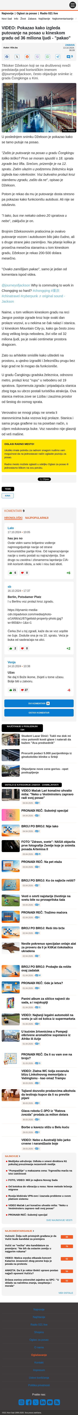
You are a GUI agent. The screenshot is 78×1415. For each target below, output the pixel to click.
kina (7, 495)
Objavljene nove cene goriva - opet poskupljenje (44, 770)
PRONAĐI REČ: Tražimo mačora (44, 912)
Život (23, 18)
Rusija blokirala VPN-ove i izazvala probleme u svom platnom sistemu (39, 1197)
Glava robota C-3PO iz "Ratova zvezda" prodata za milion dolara (44, 1112)
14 (38, 975)
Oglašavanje (39, 1355)
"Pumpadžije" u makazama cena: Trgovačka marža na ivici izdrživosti (40, 1172)
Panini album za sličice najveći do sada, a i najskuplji (45, 1000)
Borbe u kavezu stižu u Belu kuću (45, 1127)
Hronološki (13, 517)
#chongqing (41, 290)
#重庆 (55, 290)
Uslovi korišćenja (39, 1377)
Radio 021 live (49, 13)
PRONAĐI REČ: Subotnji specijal (44, 810)
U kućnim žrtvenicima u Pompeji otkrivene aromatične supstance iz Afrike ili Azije (45, 1035)
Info (16, 18)
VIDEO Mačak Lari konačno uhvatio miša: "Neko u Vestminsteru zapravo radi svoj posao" (47, 794)
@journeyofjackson (16, 285)
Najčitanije (44, 18)
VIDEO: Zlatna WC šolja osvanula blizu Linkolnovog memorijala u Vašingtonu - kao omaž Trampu (45, 1074)
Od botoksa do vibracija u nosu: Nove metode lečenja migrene (40, 1188)
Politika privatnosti (39, 1385)
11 (38, 1007)
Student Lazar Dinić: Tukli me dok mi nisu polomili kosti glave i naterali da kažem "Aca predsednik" (46, 739)
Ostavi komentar (39, 712)
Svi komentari (39, 703)
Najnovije (8, 13)
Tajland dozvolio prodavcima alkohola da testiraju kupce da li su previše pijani (48, 1094)
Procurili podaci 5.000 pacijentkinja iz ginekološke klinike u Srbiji (46, 755)
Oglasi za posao (27, 13)
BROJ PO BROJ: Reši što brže (43, 928)
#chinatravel (11, 296)
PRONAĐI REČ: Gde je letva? (42, 983)
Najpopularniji (37, 517)
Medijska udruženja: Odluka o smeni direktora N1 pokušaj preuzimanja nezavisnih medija (37, 1163)
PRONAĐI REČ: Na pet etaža (41, 862)
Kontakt (38, 1362)
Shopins (39, 1332)
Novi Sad (7, 18)
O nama (39, 1347)
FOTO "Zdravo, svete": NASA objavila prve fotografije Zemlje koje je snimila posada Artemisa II (48, 845)
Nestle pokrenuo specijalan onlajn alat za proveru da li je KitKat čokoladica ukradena (48, 947)
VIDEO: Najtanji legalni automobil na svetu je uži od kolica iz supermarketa (48, 1016)
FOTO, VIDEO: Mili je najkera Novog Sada (33, 1180)
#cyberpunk (29, 296)
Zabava (32, 18)
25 (38, 854)
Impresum (39, 1370)
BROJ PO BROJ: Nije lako (39, 826)
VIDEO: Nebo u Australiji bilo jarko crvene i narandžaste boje (45, 1141)
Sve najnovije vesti (59, 1220)
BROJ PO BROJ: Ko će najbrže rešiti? (48, 880)
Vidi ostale (65, 1293)
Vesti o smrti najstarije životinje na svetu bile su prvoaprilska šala (45, 898)
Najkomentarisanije (63, 18)
